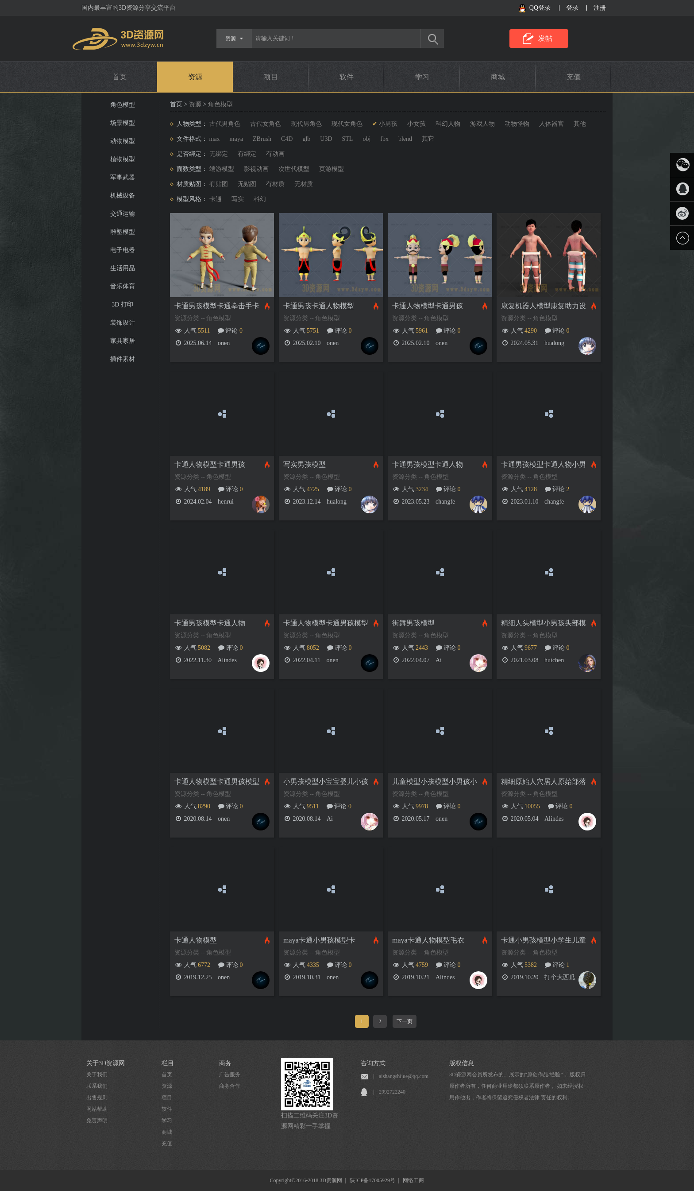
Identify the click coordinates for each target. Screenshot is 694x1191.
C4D (287, 139)
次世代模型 (293, 169)
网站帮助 (97, 1109)
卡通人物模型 (195, 940)
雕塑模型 (122, 232)
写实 (237, 199)
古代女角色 (265, 123)
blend (405, 139)
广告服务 (229, 1074)
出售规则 (97, 1097)
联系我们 (97, 1086)
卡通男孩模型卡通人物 (427, 464)
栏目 (168, 1063)
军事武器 (122, 177)
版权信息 (461, 1063)
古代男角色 (224, 123)
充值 (574, 77)
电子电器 (122, 250)
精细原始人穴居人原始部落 (543, 781)
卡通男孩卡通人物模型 (318, 306)
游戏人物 (482, 123)
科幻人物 (448, 123)
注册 (600, 7)
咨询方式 (373, 1063)
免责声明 (97, 1120)
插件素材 (122, 359)
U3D (326, 139)
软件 (346, 77)
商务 (225, 1063)
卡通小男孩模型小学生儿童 (543, 940)
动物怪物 (517, 123)
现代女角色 (347, 123)
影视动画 (256, 169)
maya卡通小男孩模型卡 (319, 940)
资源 (195, 77)
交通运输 (122, 213)
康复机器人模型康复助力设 (543, 306)
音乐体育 (122, 286)
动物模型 (122, 141)
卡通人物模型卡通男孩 (427, 306)
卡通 (215, 199)
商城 (498, 77)
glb (306, 139)
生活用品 (122, 268)
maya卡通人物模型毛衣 (428, 940)
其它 (428, 139)
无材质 (303, 184)
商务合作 (229, 1086)
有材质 (275, 184)
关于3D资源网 (105, 1063)
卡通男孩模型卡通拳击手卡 (216, 306)
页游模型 (331, 169)
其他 (580, 123)
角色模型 (122, 104)
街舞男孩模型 (413, 623)
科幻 (260, 199)
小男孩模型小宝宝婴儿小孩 (325, 781)
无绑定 (218, 154)
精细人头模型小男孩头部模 (543, 623)
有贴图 (218, 184)
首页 (119, 77)
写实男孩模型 (304, 464)
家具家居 (122, 341)
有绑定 (247, 154)
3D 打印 (122, 304)
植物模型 (122, 159)
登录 (572, 7)
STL (347, 139)
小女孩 (416, 123)
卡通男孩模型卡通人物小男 (543, 464)
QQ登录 (540, 7)
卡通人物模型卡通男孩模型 (325, 623)
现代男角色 (306, 123)
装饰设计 (122, 322)
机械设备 (122, 195)
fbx (384, 139)
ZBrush (262, 139)
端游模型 (221, 169)
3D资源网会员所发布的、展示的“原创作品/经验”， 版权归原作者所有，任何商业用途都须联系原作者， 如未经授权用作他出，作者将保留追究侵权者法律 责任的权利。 (517, 1086)
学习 (422, 77)
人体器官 (551, 123)
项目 (271, 77)
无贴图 (247, 184)
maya (236, 139)
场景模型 (122, 123)
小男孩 (388, 123)
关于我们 (97, 1074)
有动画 (275, 154)
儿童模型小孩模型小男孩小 (434, 781)
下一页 (405, 1021)
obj (366, 139)
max (214, 139)
